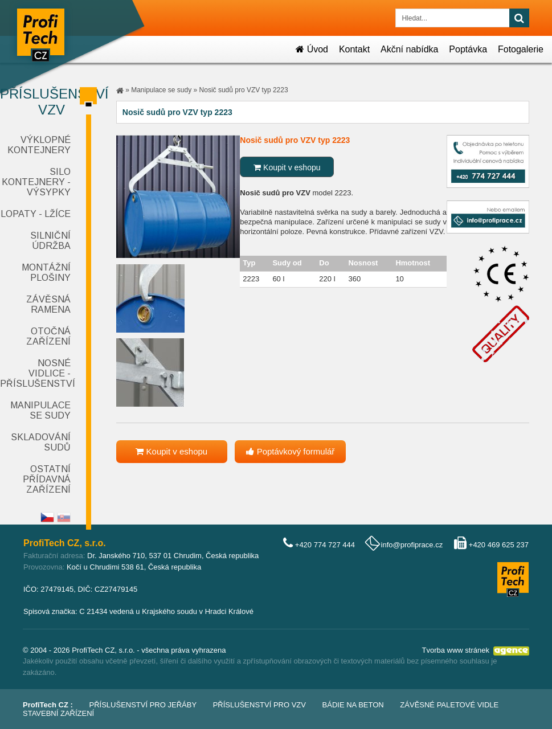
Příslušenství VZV (49, 101)
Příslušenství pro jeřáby (143, 705)
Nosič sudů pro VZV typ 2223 (243, 90)
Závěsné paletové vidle (449, 705)
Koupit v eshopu (286, 167)
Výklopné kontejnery (39, 145)
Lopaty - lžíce (36, 214)
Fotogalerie (520, 49)
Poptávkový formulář (290, 451)
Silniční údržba (50, 241)
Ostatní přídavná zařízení (47, 479)
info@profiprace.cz (412, 544)
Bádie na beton (353, 705)
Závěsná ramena (48, 304)
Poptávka (468, 49)
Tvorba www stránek (455, 650)
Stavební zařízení (58, 713)
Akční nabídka (409, 49)
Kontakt (354, 49)
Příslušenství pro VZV (259, 705)
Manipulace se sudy (40, 410)
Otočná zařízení (48, 336)
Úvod (312, 49)
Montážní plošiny (46, 272)
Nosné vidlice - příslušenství (37, 373)
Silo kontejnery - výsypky (36, 182)
